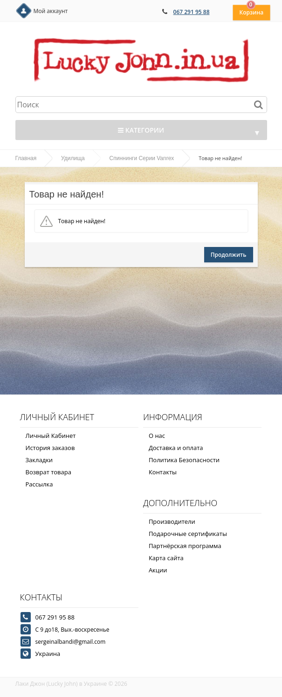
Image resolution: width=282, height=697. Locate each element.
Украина (48, 653)
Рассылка (39, 484)
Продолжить (229, 255)
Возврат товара (48, 472)
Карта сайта (166, 558)
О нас (157, 435)
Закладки (39, 460)
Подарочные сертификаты (188, 533)
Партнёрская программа (185, 546)
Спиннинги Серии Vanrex (142, 158)
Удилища (73, 158)
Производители (172, 521)
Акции (158, 570)
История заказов (50, 448)
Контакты (163, 472)
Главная (26, 158)
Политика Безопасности (184, 460)
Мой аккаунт (51, 11)
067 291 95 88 (191, 12)
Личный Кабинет (51, 435)
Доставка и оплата (176, 448)
